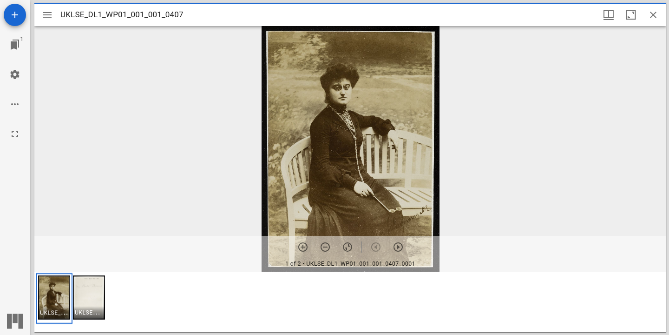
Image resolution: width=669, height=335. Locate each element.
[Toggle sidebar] (47, 15)
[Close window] (653, 15)
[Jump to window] (15, 45)
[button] (54, 298)
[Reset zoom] (347, 247)
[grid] (350, 302)
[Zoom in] (303, 247)
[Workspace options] (15, 104)
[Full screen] (15, 134)
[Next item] (398, 247)
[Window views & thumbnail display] (608, 15)
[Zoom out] (325, 247)
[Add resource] (15, 15)
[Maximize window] (631, 15)
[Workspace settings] (15, 74)
